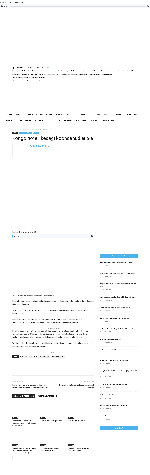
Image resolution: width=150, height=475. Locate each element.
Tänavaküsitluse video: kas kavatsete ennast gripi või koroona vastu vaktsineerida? (24, 423)
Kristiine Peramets (58, 356)
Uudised (35, 132)
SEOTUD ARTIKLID (24, 396)
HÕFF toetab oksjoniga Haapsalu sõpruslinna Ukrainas (116, 262)
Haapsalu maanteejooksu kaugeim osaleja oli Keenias (76, 386)
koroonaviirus (44, 356)
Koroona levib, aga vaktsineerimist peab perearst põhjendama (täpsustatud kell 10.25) (24, 450)
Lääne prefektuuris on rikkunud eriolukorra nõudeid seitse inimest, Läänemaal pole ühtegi (30, 386)
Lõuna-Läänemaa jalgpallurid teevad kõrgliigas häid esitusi (117, 297)
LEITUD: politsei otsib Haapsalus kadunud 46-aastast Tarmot (118, 329)
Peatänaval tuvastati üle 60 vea (109, 350)
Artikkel (22, 129)
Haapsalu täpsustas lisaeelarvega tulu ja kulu (113, 405)
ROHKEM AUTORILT (48, 396)
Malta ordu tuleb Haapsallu (108, 416)
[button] (48, 67)
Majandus (22, 132)
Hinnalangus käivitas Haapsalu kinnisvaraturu (114, 360)
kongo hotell (33, 356)
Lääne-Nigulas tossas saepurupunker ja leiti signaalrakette (117, 273)
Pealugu (29, 132)
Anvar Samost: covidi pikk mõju (51, 421)
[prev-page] (13, 457)
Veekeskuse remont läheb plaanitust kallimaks (113, 384)
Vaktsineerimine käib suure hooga (80, 421)
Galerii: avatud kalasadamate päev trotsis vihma (114, 318)
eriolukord (23, 356)
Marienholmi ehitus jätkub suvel (109, 395)
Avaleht (14, 129)
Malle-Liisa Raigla (39, 146)
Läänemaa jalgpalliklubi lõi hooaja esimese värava (115, 307)
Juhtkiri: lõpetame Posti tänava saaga (111, 339)
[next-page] (17, 457)
